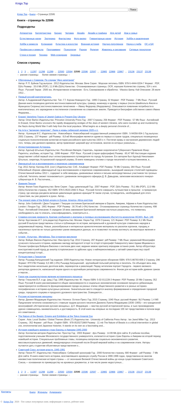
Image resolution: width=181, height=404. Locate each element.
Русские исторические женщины (35, 296)
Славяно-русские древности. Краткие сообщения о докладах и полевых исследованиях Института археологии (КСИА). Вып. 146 (85, 217)
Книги (32, 392)
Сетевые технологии (140, 49)
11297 (33, 71)
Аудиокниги (55, 392)
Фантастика (65, 38)
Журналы (42, 392)
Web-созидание (59, 55)
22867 (120, 71)
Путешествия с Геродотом (32, 256)
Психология (70, 49)
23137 (139, 71)
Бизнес (58, 33)
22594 (69, 71)
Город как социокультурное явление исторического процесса (50, 276)
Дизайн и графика (97, 33)
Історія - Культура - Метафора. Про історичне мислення (47, 237)
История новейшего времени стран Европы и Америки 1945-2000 (52, 330)
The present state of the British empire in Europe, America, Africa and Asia (55, 200)
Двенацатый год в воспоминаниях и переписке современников (51, 163)
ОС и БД (149, 44)
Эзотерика (49, 38)
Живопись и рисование (114, 49)
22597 (93, 71)
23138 (148, 71)
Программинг (54, 49)
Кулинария (46, 44)
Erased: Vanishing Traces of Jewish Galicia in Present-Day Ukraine (52, 117)
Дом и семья (130, 33)
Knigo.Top (21, 3)
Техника (43, 55)
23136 (131, 71)
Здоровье (75, 55)
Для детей (115, 33)
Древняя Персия (27, 183)
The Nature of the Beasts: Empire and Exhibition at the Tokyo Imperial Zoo (55, 316)
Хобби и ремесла (29, 44)
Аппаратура (26, 33)
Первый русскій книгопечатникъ (34, 97)
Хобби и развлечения (137, 38)
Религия (94, 49)
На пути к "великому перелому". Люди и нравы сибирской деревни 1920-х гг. (58, 130)
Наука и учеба (133, 44)
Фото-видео (80, 38)
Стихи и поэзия (28, 55)
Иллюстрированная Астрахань (34, 147)
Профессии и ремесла (31, 49)
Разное (83, 49)
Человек (69, 33)
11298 (42, 71)
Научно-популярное (112, 44)
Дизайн (81, 33)
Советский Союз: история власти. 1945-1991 (41, 350)
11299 (50, 71)
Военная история (90, 44)
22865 (104, 71)
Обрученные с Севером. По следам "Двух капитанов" (46, 80)
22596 (84, 71)
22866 (112, 71)
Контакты (6, 392)
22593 (61, 71)
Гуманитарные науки (100, 38)
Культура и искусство (67, 44)
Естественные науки (30, 38)
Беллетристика (43, 33)
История (118, 38)
